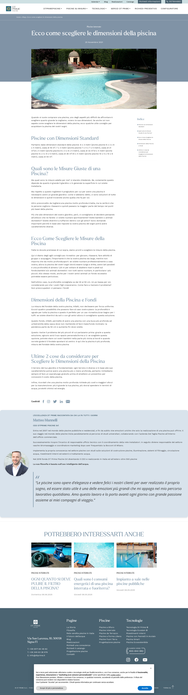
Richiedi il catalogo (76, 648)
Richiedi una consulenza (78, 645)
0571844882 (174, 1)
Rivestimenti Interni (135, 633)
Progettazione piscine (77, 651)
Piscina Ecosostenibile (137, 642)
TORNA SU (168, 688)
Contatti (71, 654)
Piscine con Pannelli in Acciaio (141, 636)
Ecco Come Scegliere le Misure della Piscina (146, 138)
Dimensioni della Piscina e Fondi (146, 144)
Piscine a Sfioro (106, 627)
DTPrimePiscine (52, 9)
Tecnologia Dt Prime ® (137, 627)
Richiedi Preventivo (146, 9)
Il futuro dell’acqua (76, 636)
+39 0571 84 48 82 (38, 649)
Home (18, 17)
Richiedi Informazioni (149, 1)
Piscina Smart (133, 639)
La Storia (71, 627)
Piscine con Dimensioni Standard (146, 125)
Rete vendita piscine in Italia (80, 633)
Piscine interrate (94, 27)
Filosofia (71, 630)
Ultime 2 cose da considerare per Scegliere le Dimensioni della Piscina (146, 153)
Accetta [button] (145, 688)
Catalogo (130, 2)
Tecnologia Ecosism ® (137, 630)
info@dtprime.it (37, 655)
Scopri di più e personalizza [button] (51, 688)
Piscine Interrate (107, 630)
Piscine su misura (77, 9)
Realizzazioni (117, 2)
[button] (151, 668)
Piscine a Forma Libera (110, 636)
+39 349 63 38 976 (39, 652)
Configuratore (169, 9)
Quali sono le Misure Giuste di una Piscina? (145, 132)
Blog (106, 2)
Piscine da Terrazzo (108, 633)
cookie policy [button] (115, 675)
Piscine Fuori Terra (108, 639)
